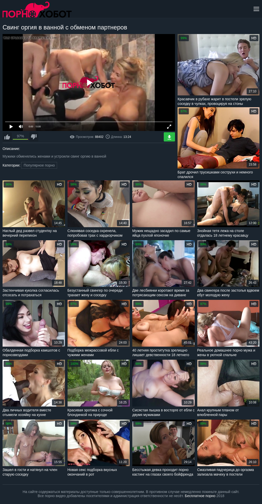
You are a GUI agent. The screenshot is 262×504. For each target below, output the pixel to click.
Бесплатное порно (200, 496)
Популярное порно (39, 165)
